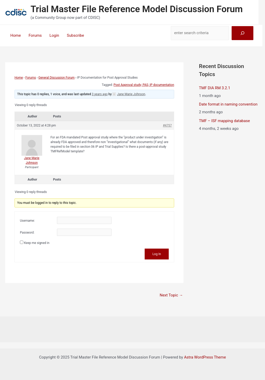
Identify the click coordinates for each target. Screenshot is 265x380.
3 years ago (100, 94)
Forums (35, 35)
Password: (27, 232)
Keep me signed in (36, 243)
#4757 (167, 125)
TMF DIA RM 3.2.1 (214, 88)
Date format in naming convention (228, 104)
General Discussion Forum (56, 77)
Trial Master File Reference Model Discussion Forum (137, 9)
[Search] (242, 33)
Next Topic (171, 295)
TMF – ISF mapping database (224, 120)
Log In (156, 254)
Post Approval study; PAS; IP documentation (144, 85)
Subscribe (75, 35)
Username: (27, 220)
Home (15, 35)
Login (54, 35)
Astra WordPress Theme (205, 357)
